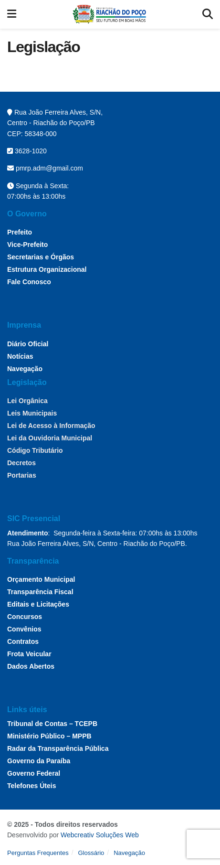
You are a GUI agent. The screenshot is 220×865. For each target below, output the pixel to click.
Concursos (24, 616)
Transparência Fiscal (40, 592)
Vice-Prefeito (27, 244)
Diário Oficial (27, 344)
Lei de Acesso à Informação (51, 425)
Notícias (20, 356)
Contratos (23, 641)
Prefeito (19, 232)
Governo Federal (33, 773)
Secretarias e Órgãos (40, 257)
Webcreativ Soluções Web (100, 835)
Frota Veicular (29, 654)
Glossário (91, 852)
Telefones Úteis (31, 786)
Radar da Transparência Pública (57, 748)
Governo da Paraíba (38, 761)
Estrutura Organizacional (46, 269)
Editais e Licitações (38, 604)
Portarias (21, 475)
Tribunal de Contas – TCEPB (52, 723)
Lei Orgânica (27, 401)
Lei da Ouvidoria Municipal (49, 438)
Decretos (21, 463)
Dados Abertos (30, 666)
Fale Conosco (29, 282)
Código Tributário (35, 450)
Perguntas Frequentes (38, 852)
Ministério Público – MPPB (49, 736)
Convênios (24, 629)
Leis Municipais (32, 413)
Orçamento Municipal (41, 579)
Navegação (24, 369)
